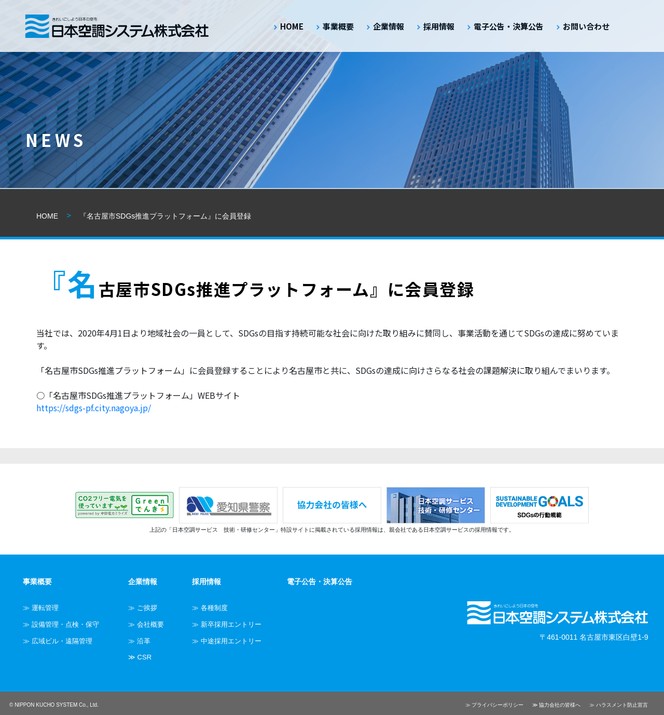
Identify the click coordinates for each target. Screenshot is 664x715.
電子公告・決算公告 (509, 26)
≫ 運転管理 (41, 608)
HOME (291, 26)
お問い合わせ (586, 26)
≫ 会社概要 (146, 624)
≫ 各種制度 (210, 608)
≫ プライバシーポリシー (494, 705)
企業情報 (388, 26)
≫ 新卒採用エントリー (226, 624)
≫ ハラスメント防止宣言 (618, 705)
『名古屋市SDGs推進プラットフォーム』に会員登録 (165, 216)
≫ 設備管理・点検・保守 (61, 624)
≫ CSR (139, 657)
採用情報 (438, 26)
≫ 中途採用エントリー (226, 641)
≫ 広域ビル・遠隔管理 (57, 641)
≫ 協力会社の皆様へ (556, 705)
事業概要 (338, 26)
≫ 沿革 (139, 641)
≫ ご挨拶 (142, 608)
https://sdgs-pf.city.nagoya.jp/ (93, 407)
